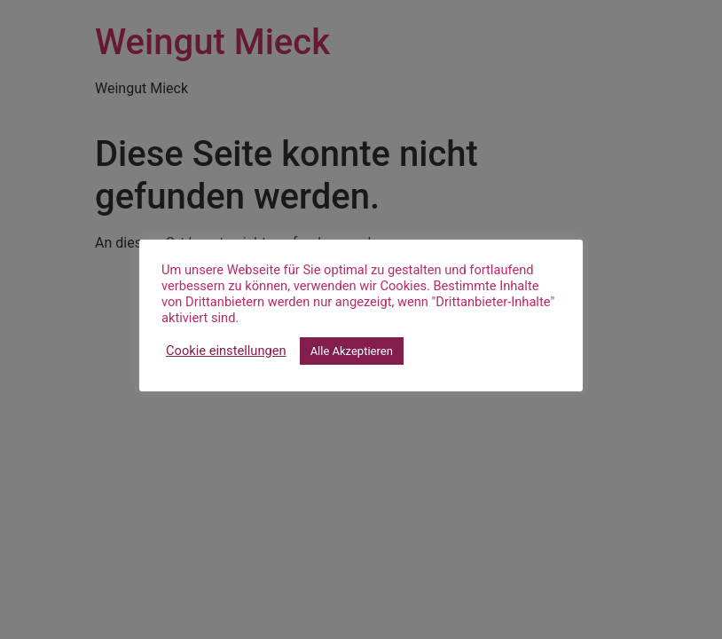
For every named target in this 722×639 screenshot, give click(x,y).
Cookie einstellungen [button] (226, 351)
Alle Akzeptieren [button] (351, 351)
